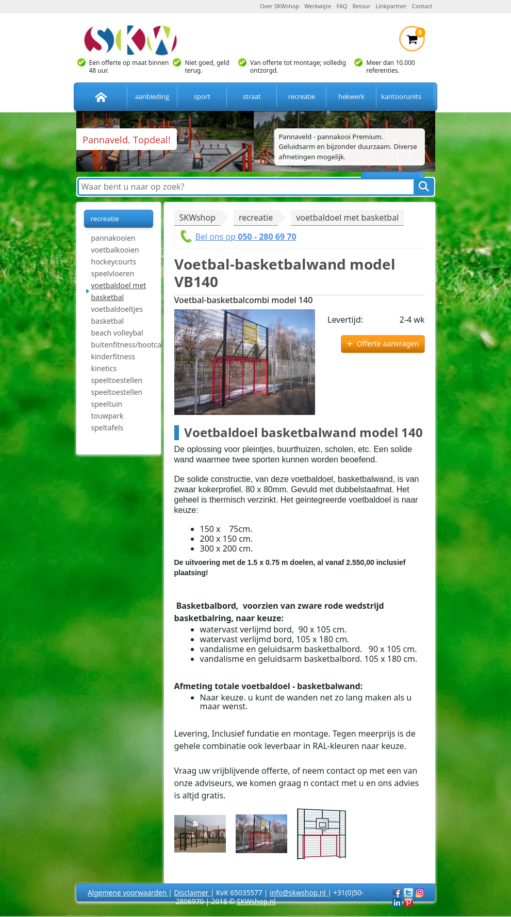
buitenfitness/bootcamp (122, 344)
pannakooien (113, 238)
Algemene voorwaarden (128, 892)
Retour (361, 6)
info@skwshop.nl (298, 892)
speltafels (107, 427)
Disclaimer (192, 892)
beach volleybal (117, 333)
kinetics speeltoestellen (117, 374)
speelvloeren (113, 273)
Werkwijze (317, 6)
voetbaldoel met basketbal (118, 291)
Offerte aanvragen (388, 343)
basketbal (107, 321)
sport (202, 96)
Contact (422, 6)
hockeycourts (113, 261)
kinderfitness (113, 356)
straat (252, 96)
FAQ (342, 6)
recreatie (301, 96)
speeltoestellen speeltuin (117, 398)
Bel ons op (245, 236)
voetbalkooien (115, 250)
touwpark (107, 416)
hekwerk (351, 96)
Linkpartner (390, 6)
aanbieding (152, 96)
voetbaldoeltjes (117, 309)
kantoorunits (401, 96)
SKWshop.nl (256, 901)
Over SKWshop (279, 6)
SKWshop (197, 217)
